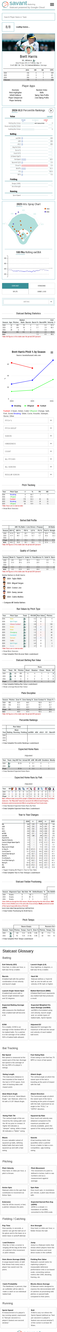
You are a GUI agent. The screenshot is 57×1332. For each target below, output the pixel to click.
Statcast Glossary (17, 951)
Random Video (41, 90)
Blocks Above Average (40, 1284)
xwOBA (4, 836)
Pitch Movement (38, 1168)
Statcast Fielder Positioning (28, 881)
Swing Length (8, 1074)
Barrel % (4, 845)
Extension (6, 1202)
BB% (3, 867)
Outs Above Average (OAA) (13, 1259)
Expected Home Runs (29, 749)
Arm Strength (36, 1225)
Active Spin (7, 1187)
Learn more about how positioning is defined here (18, 908)
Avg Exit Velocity (7, 840)
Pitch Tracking (28, 485)
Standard (42, 286)
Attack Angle (36, 1074)
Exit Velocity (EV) (9, 964)
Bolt (33, 1310)
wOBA (4, 833)
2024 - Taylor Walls (14, 579)
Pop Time (6, 1225)
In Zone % (5, 849)
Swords (34, 1138)
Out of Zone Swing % (8, 854)
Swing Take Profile (42, 95)
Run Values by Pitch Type (28, 609)
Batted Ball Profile (28, 520)
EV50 (4, 1024)
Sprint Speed (7, 1310)
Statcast (15, 286)
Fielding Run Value (39, 1259)
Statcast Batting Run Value (28, 660)
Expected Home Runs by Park (28, 777)
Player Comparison (15, 98)
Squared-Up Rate (38, 1116)
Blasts (5, 1138)
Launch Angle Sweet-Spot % (11, 842)
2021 (15, 65)
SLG (3, 829)
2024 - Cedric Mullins (15, 597)
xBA (3, 827)
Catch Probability (10, 1284)
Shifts (42, 93)
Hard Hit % (5, 838)
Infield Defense (15, 95)
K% (3, 865)
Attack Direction (37, 1094)
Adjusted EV (36, 1024)
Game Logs (41, 291)
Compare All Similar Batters (14, 602)
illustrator (15, 90)
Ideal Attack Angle (9, 1094)
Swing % (4, 863)
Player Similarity (15, 100)
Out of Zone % (6, 851)
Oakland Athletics (34, 65)
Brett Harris (28, 56)
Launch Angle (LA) (38, 964)
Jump (33, 1242)
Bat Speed (6, 1055)
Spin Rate (35, 1187)
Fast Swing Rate (37, 1055)
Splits (15, 291)
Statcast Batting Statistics (28, 313)
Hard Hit (34, 976)
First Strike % (6, 858)
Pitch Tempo (28, 920)
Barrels (5, 976)
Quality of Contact (28, 550)
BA (3, 824)
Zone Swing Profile (42, 98)
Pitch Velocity (8, 1168)
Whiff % (4, 856)
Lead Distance (9, 1242)
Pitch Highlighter (15, 93)
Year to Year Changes (29, 815)
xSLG (3, 831)
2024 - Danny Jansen (15, 592)
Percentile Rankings (28, 720)
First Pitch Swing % (8, 860)
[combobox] (28, 16)
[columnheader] (5, 321)
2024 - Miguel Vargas (15, 583)
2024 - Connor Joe (14, 588)
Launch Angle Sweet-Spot (13, 991)
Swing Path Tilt (9, 1116)
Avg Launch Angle (8, 847)
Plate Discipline (28, 693)
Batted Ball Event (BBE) (41, 991)
